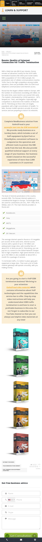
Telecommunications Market (11, 466)
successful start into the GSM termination (21, 127)
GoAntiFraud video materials (18, 287)
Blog (3, 51)
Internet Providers (8, 462)
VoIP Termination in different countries (11, 470)
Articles (8, 51)
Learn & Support (16, 10)
